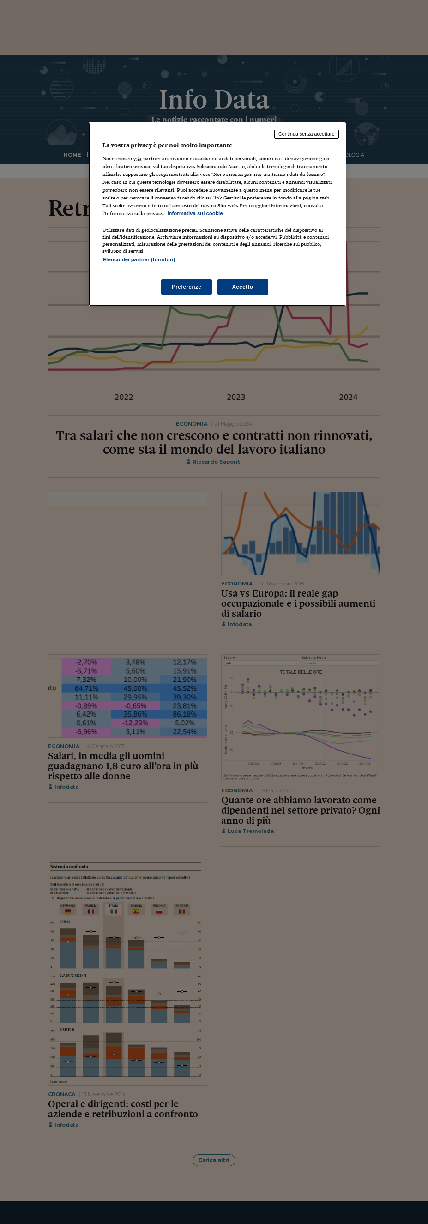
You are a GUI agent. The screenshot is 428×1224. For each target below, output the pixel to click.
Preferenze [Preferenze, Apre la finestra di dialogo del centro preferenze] (186, 286)
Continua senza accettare (306, 134)
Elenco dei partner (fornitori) (138, 259)
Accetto (242, 286)
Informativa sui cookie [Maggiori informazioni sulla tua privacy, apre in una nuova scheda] (195, 213)
